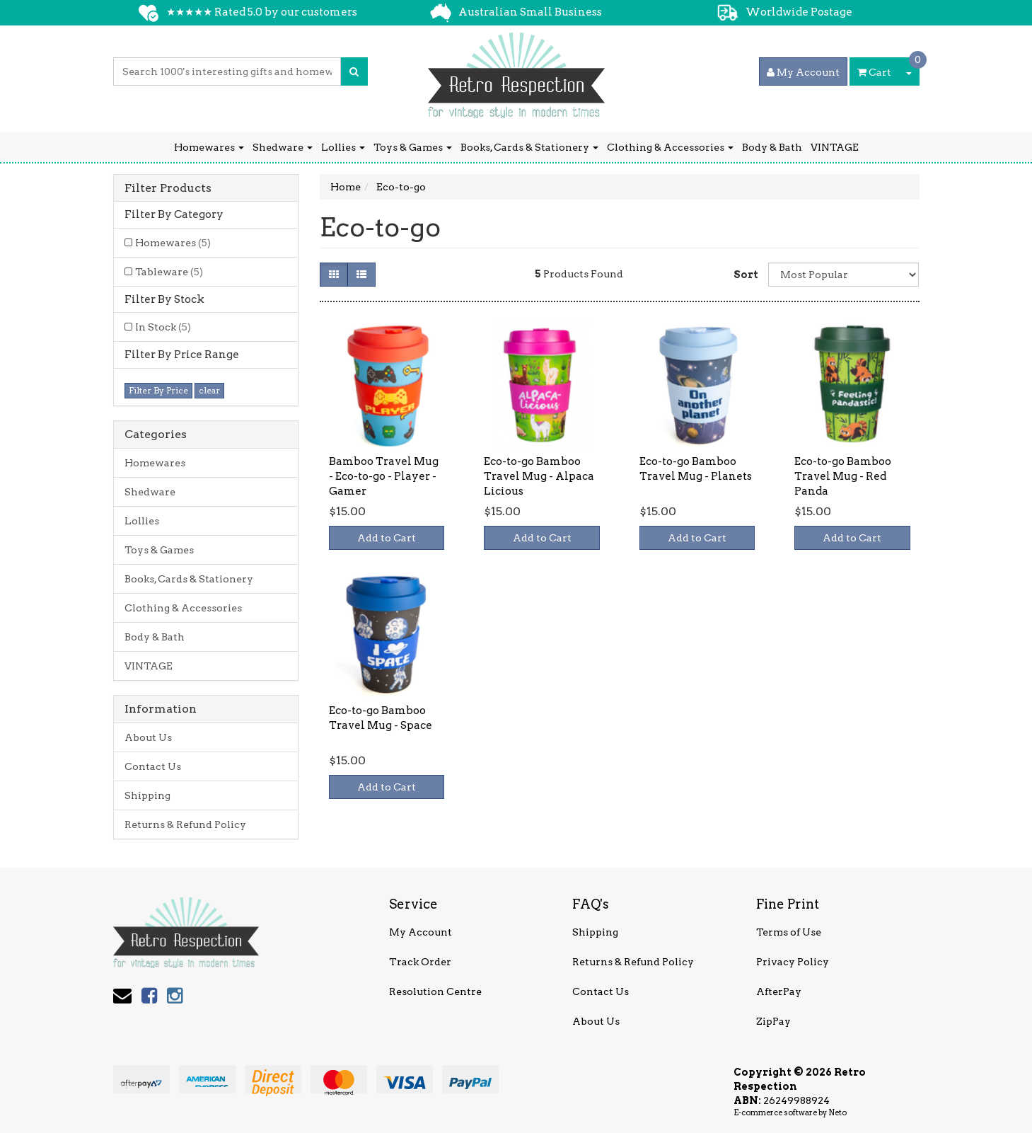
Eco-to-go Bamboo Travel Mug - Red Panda (842, 476)
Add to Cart (386, 538)
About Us (148, 737)
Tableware (169, 271)
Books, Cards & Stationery (529, 147)
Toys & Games (412, 147)
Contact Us (152, 766)
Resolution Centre (435, 991)
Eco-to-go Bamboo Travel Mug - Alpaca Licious (539, 476)
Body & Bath (772, 147)
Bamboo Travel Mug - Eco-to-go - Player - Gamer (384, 476)
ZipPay (773, 1021)
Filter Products (167, 188)
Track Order (420, 961)
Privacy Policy (792, 961)
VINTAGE (835, 147)
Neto (837, 1112)
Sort (746, 274)
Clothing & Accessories (670, 147)
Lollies (343, 147)
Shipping (147, 795)
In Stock (163, 327)
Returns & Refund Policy (185, 824)
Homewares (209, 147)
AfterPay (778, 991)
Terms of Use (788, 932)
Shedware (283, 147)
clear (209, 390)
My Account (420, 932)
